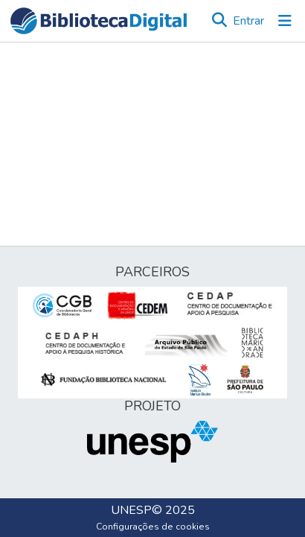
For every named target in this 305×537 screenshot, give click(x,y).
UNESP (131, 510)
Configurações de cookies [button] (153, 527)
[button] (98, 21)
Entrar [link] (248, 21)
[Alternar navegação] (285, 21)
